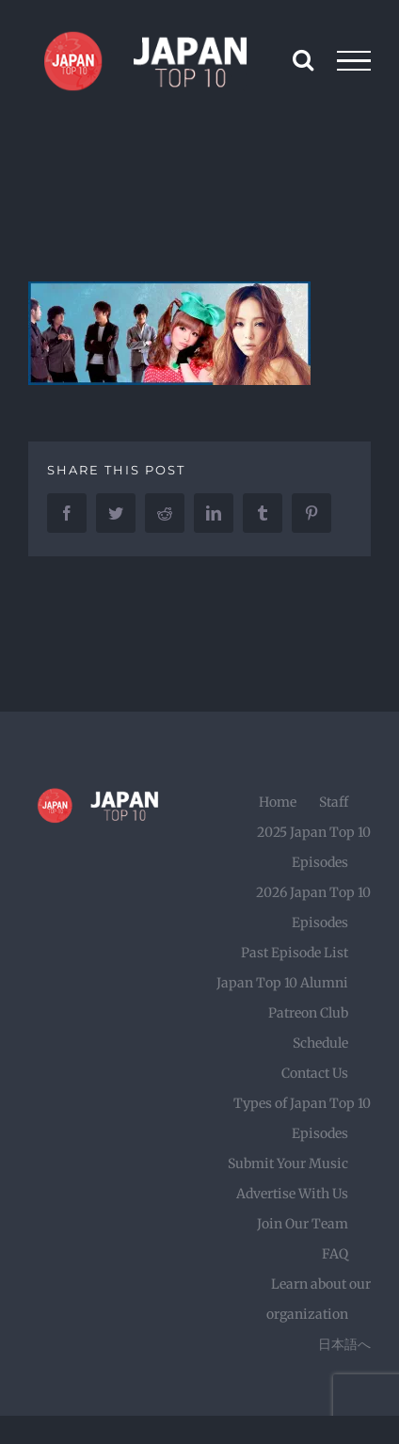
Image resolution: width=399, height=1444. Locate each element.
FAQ (335, 1253)
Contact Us (314, 1073)
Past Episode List (294, 952)
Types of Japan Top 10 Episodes (302, 1118)
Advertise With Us (292, 1193)
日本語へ (344, 1344)
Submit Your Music (288, 1163)
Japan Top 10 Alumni (282, 982)
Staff (333, 802)
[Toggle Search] (303, 59)
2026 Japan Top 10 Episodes (313, 907)
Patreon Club (308, 1012)
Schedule (320, 1043)
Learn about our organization (318, 1299)
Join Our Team (302, 1223)
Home (277, 802)
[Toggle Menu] (354, 61)
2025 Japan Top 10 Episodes (314, 847)
